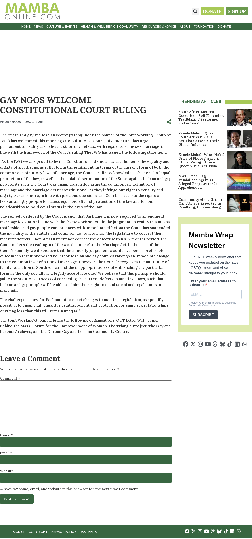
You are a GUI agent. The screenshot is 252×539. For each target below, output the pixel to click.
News (38, 26)
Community (128, 26)
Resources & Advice (159, 26)
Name (6, 435)
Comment (10, 378)
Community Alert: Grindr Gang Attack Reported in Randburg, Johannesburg (200, 203)
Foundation (204, 26)
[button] (193, 11)
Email (6, 453)
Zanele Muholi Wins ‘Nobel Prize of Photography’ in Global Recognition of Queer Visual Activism (201, 160)
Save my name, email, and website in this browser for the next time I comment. (71, 489)
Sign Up (20, 532)
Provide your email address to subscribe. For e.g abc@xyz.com (213, 304)
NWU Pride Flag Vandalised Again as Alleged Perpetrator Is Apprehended (197, 182)
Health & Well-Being (98, 26)
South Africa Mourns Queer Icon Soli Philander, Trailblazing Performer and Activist (201, 117)
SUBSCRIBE (203, 315)
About (185, 26)
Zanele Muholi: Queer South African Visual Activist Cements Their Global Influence (198, 139)
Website (7, 471)
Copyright (40, 532)
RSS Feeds (95, 532)
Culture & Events (62, 26)
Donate (224, 26)
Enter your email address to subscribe (212, 283)
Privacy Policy (68, 532)
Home (26, 26)
